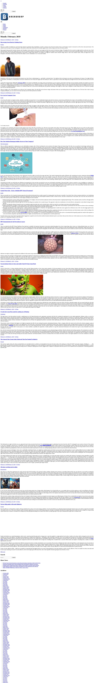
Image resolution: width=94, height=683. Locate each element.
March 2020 (5, 565)
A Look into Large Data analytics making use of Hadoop (15, 311)
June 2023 (5, 520)
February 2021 (6, 552)
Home (4, 24)
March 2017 (5, 606)
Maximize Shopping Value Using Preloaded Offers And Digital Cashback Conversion (20, 488)
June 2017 (5, 603)
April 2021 (5, 550)
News (4, 641)
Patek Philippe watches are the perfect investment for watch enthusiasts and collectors (20, 490)
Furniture (5, 627)
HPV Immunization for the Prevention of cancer (13, 221)
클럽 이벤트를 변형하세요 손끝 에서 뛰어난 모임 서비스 (15, 491)
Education (5, 621)
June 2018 (5, 589)
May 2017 (5, 604)
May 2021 (5, 549)
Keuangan (5, 638)
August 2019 (5, 573)
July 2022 (5, 532)
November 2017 (6, 597)
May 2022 (5, 535)
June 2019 (5, 575)
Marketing (5, 640)
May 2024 (5, 507)
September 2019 (6, 572)
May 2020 (5, 562)
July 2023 (5, 519)
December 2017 (6, 596)
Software (5, 649)
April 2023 (5, 522)
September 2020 (6, 558)
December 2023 (6, 513)
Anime (4, 611)
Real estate (5, 645)
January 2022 (6, 539)
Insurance (5, 635)
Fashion (2, 44)
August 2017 (5, 600)
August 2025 (5, 498)
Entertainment (3, 393)
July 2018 (5, 588)
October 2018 (6, 584)
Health (4, 25)
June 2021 (5, 547)
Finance (4, 29)
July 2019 (5, 574)
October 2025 (6, 497)
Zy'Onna (16, 39)
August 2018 (5, 586)
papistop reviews (74, 233)
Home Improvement (7, 633)
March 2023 (5, 523)
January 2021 (6, 553)
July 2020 (5, 560)
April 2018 (5, 591)
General (2, 341)
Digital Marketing (6, 619)
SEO (4, 646)
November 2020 (6, 555)
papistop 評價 (23, 212)
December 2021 (6, 541)
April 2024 (5, 508)
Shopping (5, 647)
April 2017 (5, 605)
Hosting (4, 634)
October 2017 (6, 598)
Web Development (4, 143)
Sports (4, 650)
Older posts (3, 476)
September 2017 (6, 599)
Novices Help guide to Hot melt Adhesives (11, 428)
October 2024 (6, 501)
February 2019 (6, 580)
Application (5, 613)
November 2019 (6, 569)
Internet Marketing (7, 637)
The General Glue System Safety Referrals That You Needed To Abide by (19, 339)
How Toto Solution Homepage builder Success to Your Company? (17, 141)
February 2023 (6, 524)
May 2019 (5, 576)
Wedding (5, 658)
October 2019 (6, 570)
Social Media (5, 648)
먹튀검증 (11, 325)
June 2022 (5, 534)
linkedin (4, 3)
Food (4, 626)
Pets (4, 644)
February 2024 (6, 511)
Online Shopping (6, 642)
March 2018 (5, 592)
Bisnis (4, 616)
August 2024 (5, 504)
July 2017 (5, 601)
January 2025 (6, 500)
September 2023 (6, 516)
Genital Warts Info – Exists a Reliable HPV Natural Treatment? (17, 190)
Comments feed (6, 669)
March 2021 (5, 551)
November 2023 (6, 514)
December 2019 (6, 568)
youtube (4, 6)
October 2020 (6, 557)
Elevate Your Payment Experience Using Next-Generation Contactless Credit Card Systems (21, 487)
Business (5, 28)
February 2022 (6, 538)
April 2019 (5, 577)
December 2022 (6, 527)
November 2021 (6, 542)
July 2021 (5, 546)
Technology (5, 27)
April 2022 (5, 536)
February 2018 (6, 593)
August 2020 (5, 559)
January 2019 (6, 581)
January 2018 (6, 594)
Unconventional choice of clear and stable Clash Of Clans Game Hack (18, 263)
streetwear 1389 (21, 82)
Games (4, 26)
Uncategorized (6, 654)
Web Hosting (5, 657)
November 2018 (6, 583)
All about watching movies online (9, 391)
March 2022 (5, 537)
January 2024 (6, 512)
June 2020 (5, 561)
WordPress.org (6, 670)
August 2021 (5, 545)
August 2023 (5, 518)
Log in (4, 667)
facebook (5, 4)
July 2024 (5, 505)
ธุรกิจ (4, 660)
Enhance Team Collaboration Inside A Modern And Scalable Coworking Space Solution (21, 489)
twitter (4, 5)
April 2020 (5, 563)
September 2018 (6, 585)
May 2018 (5, 590)
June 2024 (5, 506)
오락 (4, 661)
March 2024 (5, 510)
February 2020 (6, 566)
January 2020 (6, 567)
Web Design (5, 655)
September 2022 (6, 530)
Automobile (5, 614)
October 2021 (6, 543)
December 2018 (6, 582)
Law (4, 639)
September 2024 (6, 503)
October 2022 (6, 529)
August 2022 (5, 531)
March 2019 (5, 578)
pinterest (5, 7)
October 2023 (6, 515)
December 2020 (6, 554)
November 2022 (6, 528)
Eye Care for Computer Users (8, 95)
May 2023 (5, 521)
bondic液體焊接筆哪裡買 (45, 369)
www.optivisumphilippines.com (78, 131)
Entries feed (5, 668)
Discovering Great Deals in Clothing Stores (11, 42)
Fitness (4, 625)
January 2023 (6, 526)
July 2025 (5, 499)
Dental (4, 618)
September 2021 (6, 544)
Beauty (4, 615)
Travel (4, 653)
